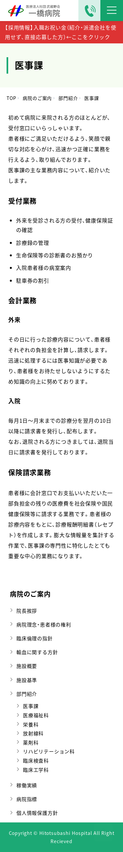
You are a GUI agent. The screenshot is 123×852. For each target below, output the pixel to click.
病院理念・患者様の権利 (43, 624)
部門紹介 (26, 693)
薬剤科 (30, 742)
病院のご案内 (30, 594)
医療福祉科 (36, 715)
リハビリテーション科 (49, 751)
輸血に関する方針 (37, 652)
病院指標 (26, 798)
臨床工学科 (36, 769)
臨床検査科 (36, 760)
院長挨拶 (26, 610)
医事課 (30, 705)
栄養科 (30, 724)
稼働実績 (26, 785)
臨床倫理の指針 (34, 638)
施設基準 (26, 679)
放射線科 (33, 733)
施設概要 (26, 665)
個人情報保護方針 (37, 812)
